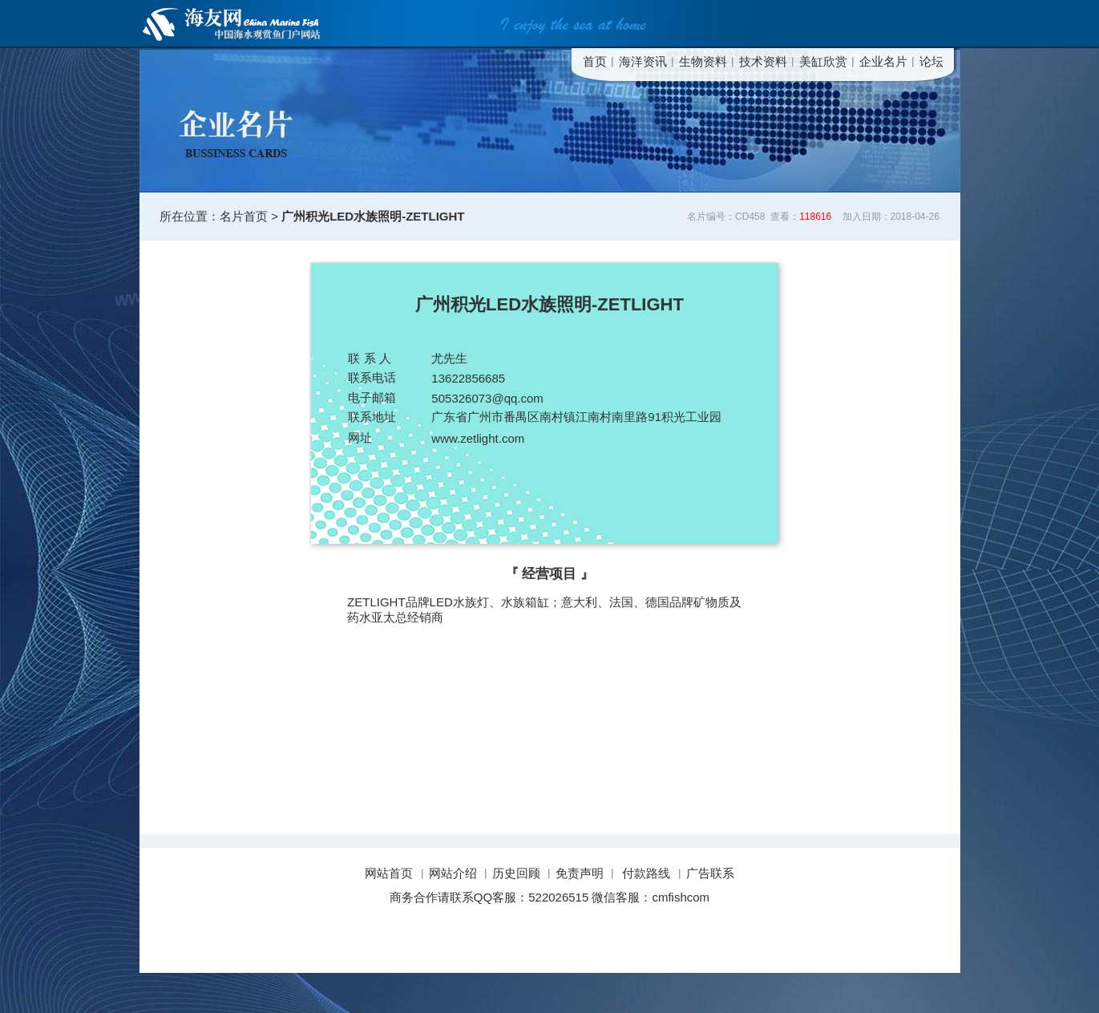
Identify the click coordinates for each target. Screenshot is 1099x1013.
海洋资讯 (643, 61)
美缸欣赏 (823, 61)
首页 (595, 61)
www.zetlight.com (477, 438)
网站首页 (390, 873)
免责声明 (580, 873)
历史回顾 (516, 873)
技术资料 (763, 61)
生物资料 (703, 61)
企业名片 (883, 61)
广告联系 (710, 873)
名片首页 (244, 216)
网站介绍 (453, 873)
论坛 (931, 61)
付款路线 (646, 873)
